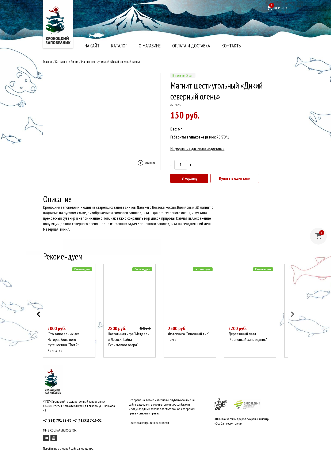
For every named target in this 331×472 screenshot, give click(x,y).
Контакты (231, 45)
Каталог (119, 45)
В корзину (189, 178)
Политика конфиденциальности (149, 423)
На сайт (92, 45)
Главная (47, 62)
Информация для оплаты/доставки (197, 149)
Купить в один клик (234, 178)
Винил (74, 62)
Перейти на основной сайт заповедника (68, 448)
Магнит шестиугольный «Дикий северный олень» (110, 62)
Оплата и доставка (191, 45)
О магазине (150, 45)
